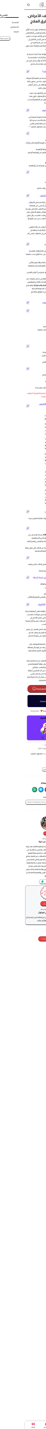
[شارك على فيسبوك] (35, 789)
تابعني (23, 833)
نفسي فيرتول (40, 754)
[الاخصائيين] (22, 1424)
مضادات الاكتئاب (34, 567)
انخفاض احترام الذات (35, 336)
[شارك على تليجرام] (16, 789)
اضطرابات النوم (37, 352)
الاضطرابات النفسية (26, 754)
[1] (32, 77)
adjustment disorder (31, 698)
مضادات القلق (35, 571)
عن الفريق (22, 903)
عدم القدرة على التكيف (25, 769)
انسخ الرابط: (23, 797)
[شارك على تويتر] (29, 789)
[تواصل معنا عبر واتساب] (40, 1423)
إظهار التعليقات (23, 939)
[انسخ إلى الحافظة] (42, 802)
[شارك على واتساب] (10, 789)
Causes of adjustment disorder (27, 701)
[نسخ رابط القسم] (4, 71)
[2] (5, 126)
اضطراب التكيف (39, 769)
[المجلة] (9, 1424)
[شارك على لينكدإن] (23, 789)
